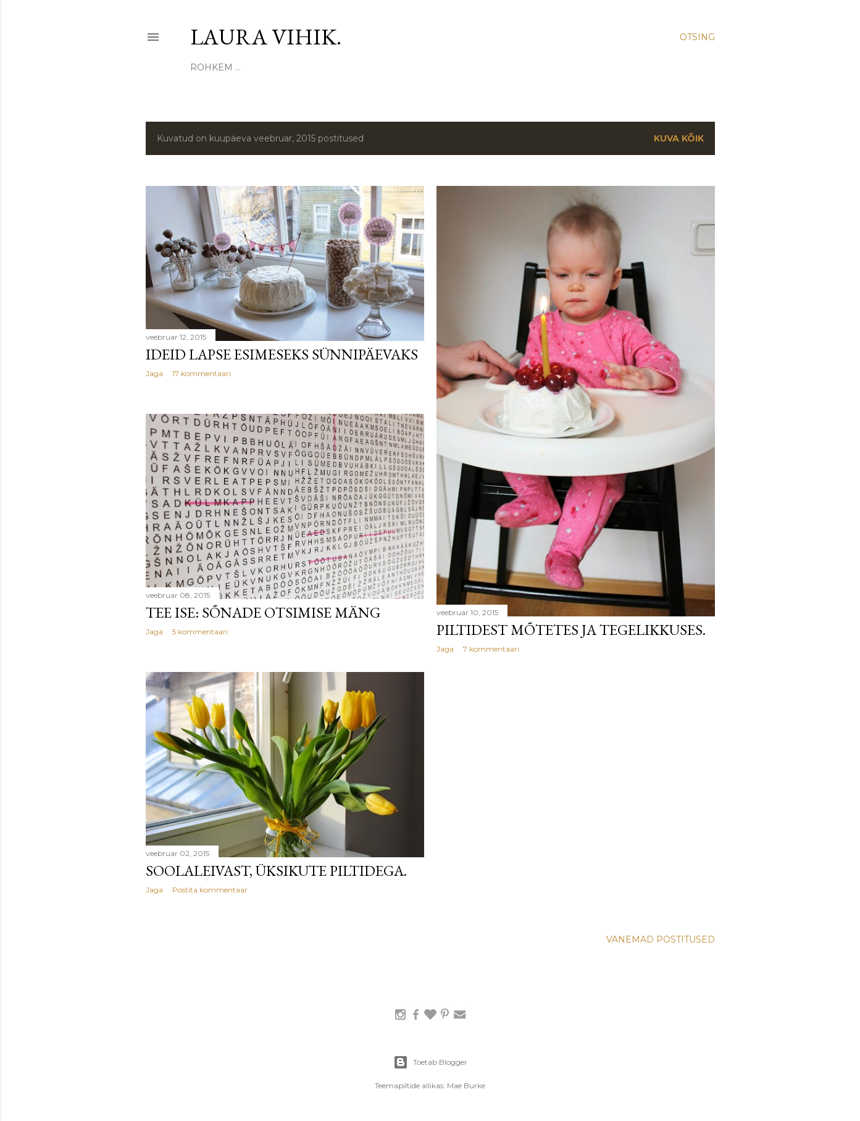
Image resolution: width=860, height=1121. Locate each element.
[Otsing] (697, 37)
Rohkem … (610, 67)
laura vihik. (265, 36)
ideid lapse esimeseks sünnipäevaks (282, 354)
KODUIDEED (308, 67)
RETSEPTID (552, 67)
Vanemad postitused (660, 939)
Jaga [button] (154, 373)
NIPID (358, 67)
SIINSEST (211, 67)
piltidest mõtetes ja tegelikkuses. (571, 629)
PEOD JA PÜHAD (417, 67)
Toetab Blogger (430, 1062)
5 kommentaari (200, 631)
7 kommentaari (491, 648)
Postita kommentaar (210, 889)
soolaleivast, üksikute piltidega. (276, 870)
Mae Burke (466, 1085)
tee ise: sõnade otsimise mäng (263, 612)
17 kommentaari (201, 373)
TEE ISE (255, 67)
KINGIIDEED (491, 67)
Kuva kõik (679, 138)
